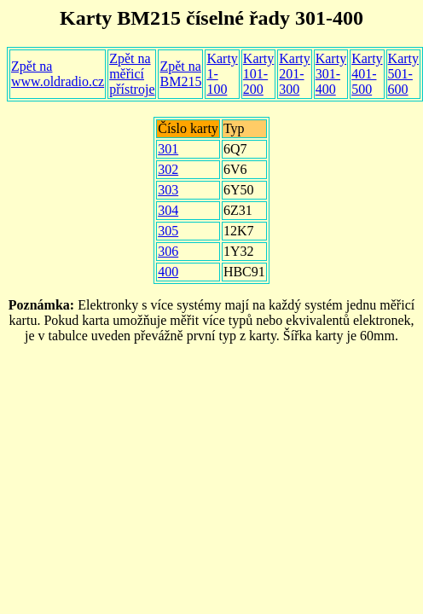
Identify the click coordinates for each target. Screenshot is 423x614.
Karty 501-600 (403, 73)
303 (168, 189)
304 (168, 210)
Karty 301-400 (331, 73)
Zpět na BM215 (180, 74)
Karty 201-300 (294, 73)
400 (168, 271)
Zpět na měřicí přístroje (131, 73)
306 (168, 251)
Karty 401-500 (366, 73)
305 (168, 230)
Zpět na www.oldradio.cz (57, 74)
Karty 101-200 (258, 73)
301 (168, 149)
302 (168, 169)
